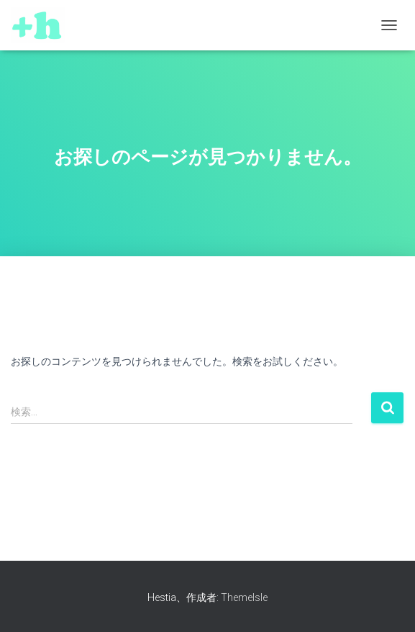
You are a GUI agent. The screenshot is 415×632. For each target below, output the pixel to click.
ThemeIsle (244, 597)
